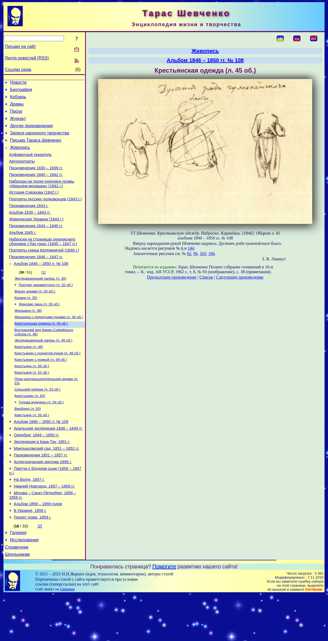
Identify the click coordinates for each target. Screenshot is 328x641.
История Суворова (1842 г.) (34, 205)
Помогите (164, 613)
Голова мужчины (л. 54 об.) (41, 433)
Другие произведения (31, 131)
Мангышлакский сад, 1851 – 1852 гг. (46, 484)
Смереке (67, 636)
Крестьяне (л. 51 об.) (31, 401)
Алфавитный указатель (30, 163)
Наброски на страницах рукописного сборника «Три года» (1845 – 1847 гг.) (43, 260)
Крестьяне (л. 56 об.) (31, 447)
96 (195, 253)
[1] (43, 293)
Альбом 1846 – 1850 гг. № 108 (41, 284)
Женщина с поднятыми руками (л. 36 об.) (48, 342)
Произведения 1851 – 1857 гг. (41, 492)
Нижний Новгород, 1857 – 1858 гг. (44, 526)
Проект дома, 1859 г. (32, 560)
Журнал (17, 123)
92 (189, 253)
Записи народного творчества (39, 139)
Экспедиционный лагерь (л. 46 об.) (43, 367)
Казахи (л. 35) (25, 321)
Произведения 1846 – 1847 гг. (36, 277)
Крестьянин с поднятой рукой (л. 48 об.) (47, 380)
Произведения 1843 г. (28, 220)
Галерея (18, 577)
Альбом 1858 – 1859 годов (38, 545)
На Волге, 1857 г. (29, 519)
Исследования (24, 585)
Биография (21, 91)
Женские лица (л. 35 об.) (39, 328)
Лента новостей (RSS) (27, 58)
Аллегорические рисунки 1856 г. (43, 499)
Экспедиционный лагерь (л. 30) (40, 300)
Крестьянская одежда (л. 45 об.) (41, 349)
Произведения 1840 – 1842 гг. (36, 186)
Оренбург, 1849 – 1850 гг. (36, 469)
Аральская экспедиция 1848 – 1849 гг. (48, 462)
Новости (18, 83)
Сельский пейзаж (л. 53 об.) (37, 419)
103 (203, 253)
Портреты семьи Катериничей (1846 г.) (44, 269)
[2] (40, 569)
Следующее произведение (239, 277)
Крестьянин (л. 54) (29, 426)
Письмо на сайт (20, 46)
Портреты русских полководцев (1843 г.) (45, 213)
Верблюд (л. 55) (27, 440)
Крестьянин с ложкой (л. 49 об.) (40, 387)
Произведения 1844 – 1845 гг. (36, 243)
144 (191, 248)
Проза (16, 115)
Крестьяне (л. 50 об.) (31, 394)
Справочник (16, 593)
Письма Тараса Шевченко (35, 147)
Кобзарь (18, 99)
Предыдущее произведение (171, 277)
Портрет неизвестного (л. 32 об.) (46, 307)
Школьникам (17, 601)
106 (211, 253)
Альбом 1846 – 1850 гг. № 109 (41, 454)
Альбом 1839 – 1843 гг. (30, 228)
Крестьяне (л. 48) (28, 374)
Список (206, 277)
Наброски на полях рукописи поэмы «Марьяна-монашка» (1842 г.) (41, 195)
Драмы (17, 107)
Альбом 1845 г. (22, 250)
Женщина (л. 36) (28, 335)
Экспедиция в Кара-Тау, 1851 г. (42, 477)
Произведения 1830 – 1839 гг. (36, 178)
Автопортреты (22, 171)
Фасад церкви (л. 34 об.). (35, 314)
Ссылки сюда (18, 69)
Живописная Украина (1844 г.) (36, 235)
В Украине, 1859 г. (30, 553)
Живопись (20, 155)
